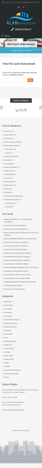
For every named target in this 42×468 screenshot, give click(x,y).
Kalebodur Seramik (10, 167)
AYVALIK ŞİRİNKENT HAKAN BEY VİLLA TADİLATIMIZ (21, 267)
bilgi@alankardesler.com (31, 2)
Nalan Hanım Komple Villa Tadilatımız (16, 229)
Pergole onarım (9, 185)
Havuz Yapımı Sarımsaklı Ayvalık (14, 289)
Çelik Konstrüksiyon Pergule (13, 285)
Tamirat (8, 207)
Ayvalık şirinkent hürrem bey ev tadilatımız (17, 253)
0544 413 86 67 (23, 29)
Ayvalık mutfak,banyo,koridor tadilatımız (17, 260)
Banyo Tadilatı (8, 135)
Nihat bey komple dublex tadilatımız (16, 249)
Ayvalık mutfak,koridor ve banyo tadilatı (17, 278)
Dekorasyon (10, 149)
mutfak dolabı (8, 181)
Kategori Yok (8, 171)
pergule (6, 189)
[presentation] (1, 108)
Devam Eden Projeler (10, 145)
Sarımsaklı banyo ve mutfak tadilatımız (16, 264)
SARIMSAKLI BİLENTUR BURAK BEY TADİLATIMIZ (20, 282)
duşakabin (7, 160)
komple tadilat (9, 174)
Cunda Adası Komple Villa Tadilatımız (16, 246)
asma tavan (8, 131)
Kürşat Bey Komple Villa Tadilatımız (15, 225)
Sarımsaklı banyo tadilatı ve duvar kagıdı (17, 275)
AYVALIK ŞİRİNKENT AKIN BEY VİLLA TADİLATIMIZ (20, 239)
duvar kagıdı (8, 163)
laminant (7, 178)
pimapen (7, 192)
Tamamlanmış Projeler (11, 199)
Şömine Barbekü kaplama (12, 196)
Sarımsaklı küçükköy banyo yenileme (16, 271)
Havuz (8, 153)
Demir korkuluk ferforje (11, 142)
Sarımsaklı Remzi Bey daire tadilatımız (16, 242)
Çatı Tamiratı (8, 138)
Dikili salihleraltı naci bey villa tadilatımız (17, 257)
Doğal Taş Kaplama (10, 156)
